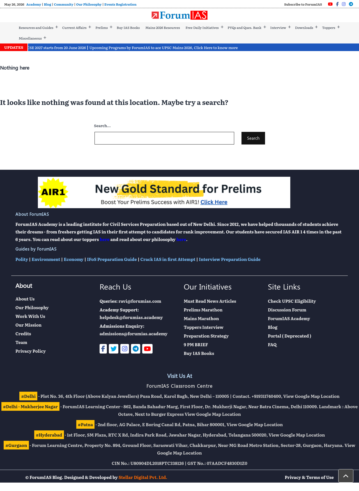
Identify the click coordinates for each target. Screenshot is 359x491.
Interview (278, 27)
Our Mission (28, 325)
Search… (102, 125)
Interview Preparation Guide (229, 259)
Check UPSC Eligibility (292, 301)
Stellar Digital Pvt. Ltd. (143, 477)
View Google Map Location (311, 396)
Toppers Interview (204, 327)
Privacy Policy (30, 351)
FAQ (272, 344)
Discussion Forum (287, 309)
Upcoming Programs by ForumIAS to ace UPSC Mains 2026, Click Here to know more (172, 47)
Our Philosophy (89, 4)
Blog (47, 4)
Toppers (328, 27)
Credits (23, 333)
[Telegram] (351, 4)
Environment (46, 259)
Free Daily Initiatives (201, 27)
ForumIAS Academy (289, 318)
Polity (21, 259)
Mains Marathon (201, 318)
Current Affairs (74, 27)
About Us (24, 298)
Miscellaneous (30, 38)
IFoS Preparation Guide (112, 259)
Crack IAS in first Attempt (167, 259)
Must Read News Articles (210, 301)
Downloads (304, 27)
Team (21, 342)
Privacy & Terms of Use (309, 477)
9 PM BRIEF (196, 344)
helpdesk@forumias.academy (131, 317)
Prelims (101, 27)
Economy (73, 259)
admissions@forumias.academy (133, 333)
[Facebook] (337, 4)
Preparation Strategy (206, 335)
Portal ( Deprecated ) (289, 335)
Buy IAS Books (128, 27)
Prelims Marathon (203, 309)
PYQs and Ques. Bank (244, 27)
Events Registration (120, 4)
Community (63, 4)
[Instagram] (343, 4)
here (104, 239)
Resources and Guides (36, 27)
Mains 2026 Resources (162, 27)
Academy (33, 4)
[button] (345, 476)
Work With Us (30, 316)
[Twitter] (113, 349)
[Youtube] (330, 4)
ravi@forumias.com (140, 301)
